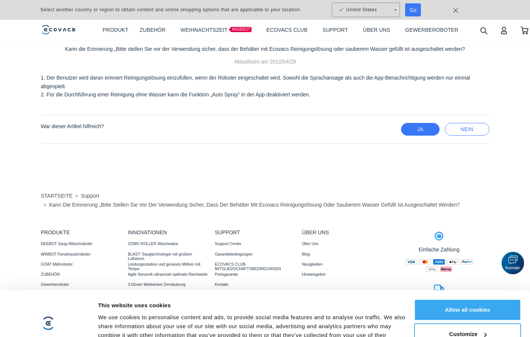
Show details (115, 305)
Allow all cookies (467, 250)
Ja (420, 129)
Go (413, 10)
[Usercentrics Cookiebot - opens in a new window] (48, 305)
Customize (468, 274)
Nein (467, 129)
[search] (483, 30)
